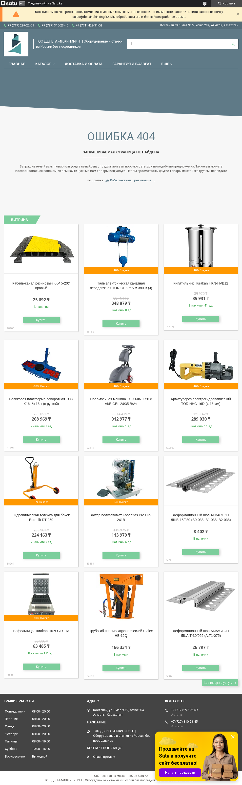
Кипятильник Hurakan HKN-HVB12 (200, 283)
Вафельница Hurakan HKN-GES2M (41, 631)
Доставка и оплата (83, 64)
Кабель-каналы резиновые (130, 180)
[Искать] (233, 44)
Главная (17, 64)
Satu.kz (143, 776)
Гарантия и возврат (131, 64)
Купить (41, 320)
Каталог (43, 64)
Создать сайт (37, 3)
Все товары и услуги (218, 683)
